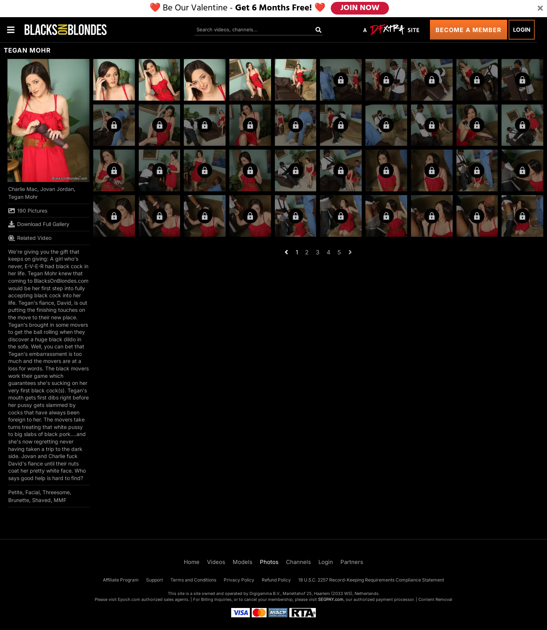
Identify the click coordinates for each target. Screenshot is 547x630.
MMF (60, 500)
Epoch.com (129, 599)
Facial (32, 492)
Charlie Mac (22, 189)
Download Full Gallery (38, 224)
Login (521, 29)
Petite (15, 492)
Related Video (29, 238)
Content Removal (435, 599)
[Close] (540, 8)
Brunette (18, 500)
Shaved (41, 500)
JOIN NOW (359, 8)
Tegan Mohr (23, 197)
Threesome (56, 492)
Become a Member (469, 30)
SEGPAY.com (330, 599)
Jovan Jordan (57, 189)
